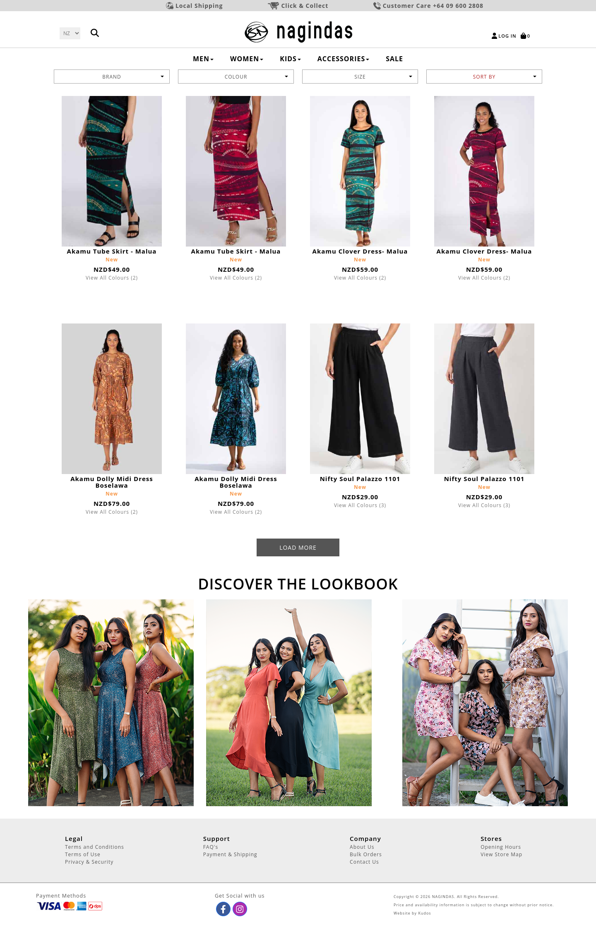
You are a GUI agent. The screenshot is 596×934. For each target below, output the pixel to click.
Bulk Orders (366, 854)
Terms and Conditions (94, 846)
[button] (223, 909)
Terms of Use (83, 854)
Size (383, 76)
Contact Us (364, 861)
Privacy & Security (89, 861)
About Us (362, 846)
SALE (394, 58)
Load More (298, 547)
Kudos (424, 913)
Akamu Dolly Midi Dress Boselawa (111, 481)
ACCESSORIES (343, 58)
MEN (203, 58)
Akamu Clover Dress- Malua (360, 251)
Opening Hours (501, 846)
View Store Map (501, 854)
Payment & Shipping (230, 854)
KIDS (290, 58)
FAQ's (210, 846)
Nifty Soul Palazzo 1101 (360, 478)
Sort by (504, 76)
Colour (256, 76)
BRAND (133, 76)
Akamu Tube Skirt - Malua (112, 251)
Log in (507, 36)
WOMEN (246, 58)
